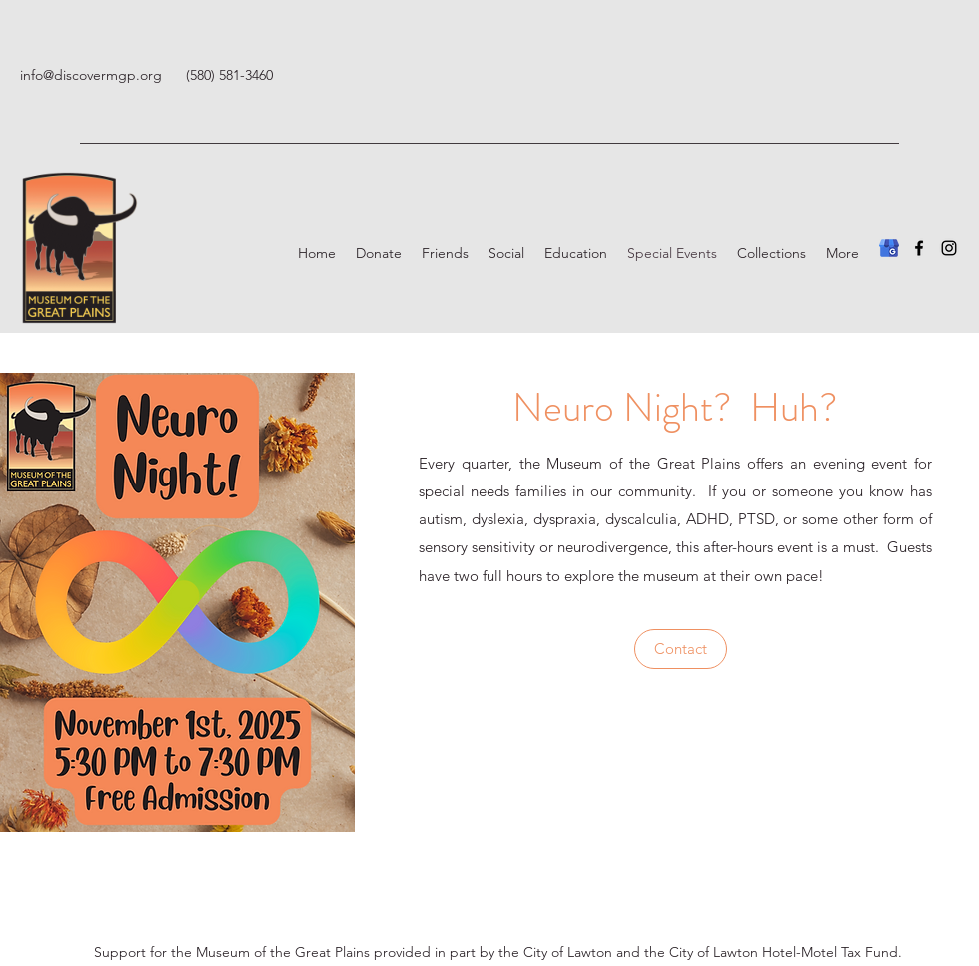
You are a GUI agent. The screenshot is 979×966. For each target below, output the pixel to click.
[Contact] (680, 649)
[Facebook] (919, 248)
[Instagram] (949, 248)
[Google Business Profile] (889, 248)
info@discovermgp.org (91, 75)
